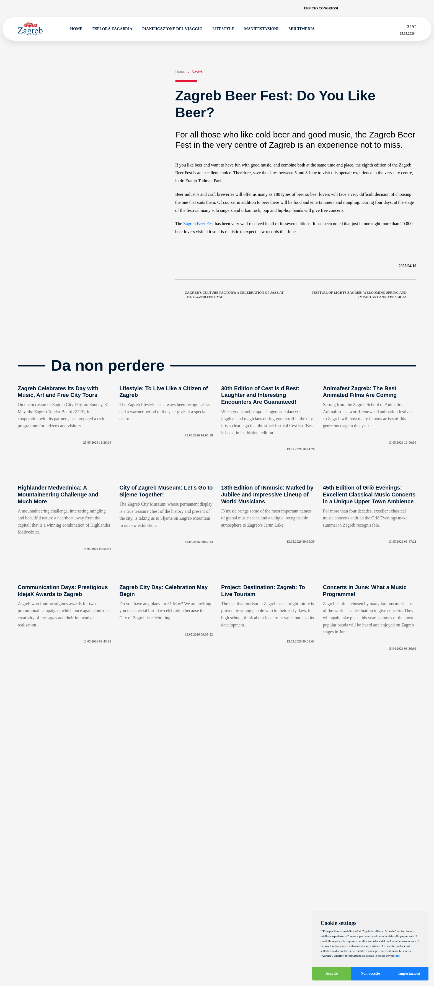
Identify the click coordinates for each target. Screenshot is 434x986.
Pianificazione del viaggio (170, 29)
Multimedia (299, 29)
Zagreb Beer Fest (198, 223)
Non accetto (370, 973)
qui (397, 955)
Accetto (331, 973)
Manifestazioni (258, 29)
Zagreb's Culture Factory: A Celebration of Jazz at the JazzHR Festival (229, 295)
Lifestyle (221, 29)
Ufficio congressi (321, 8)
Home (73, 29)
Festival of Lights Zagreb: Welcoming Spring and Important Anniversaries (364, 295)
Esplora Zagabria (109, 29)
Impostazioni (409, 973)
